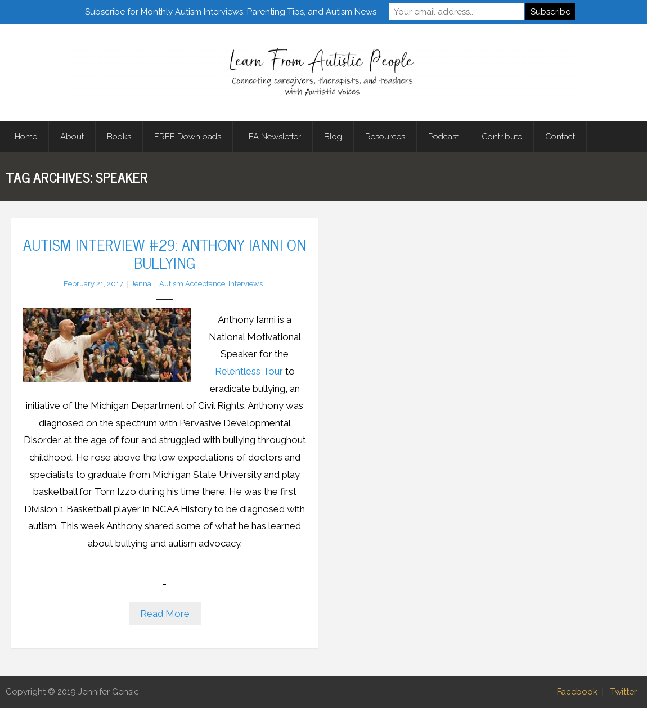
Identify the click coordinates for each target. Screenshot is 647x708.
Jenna (141, 283)
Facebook (577, 692)
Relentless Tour (249, 371)
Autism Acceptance (192, 283)
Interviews (245, 283)
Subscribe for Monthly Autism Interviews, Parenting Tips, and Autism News (230, 12)
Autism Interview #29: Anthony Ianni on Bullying (164, 253)
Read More (165, 613)
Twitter (623, 692)
